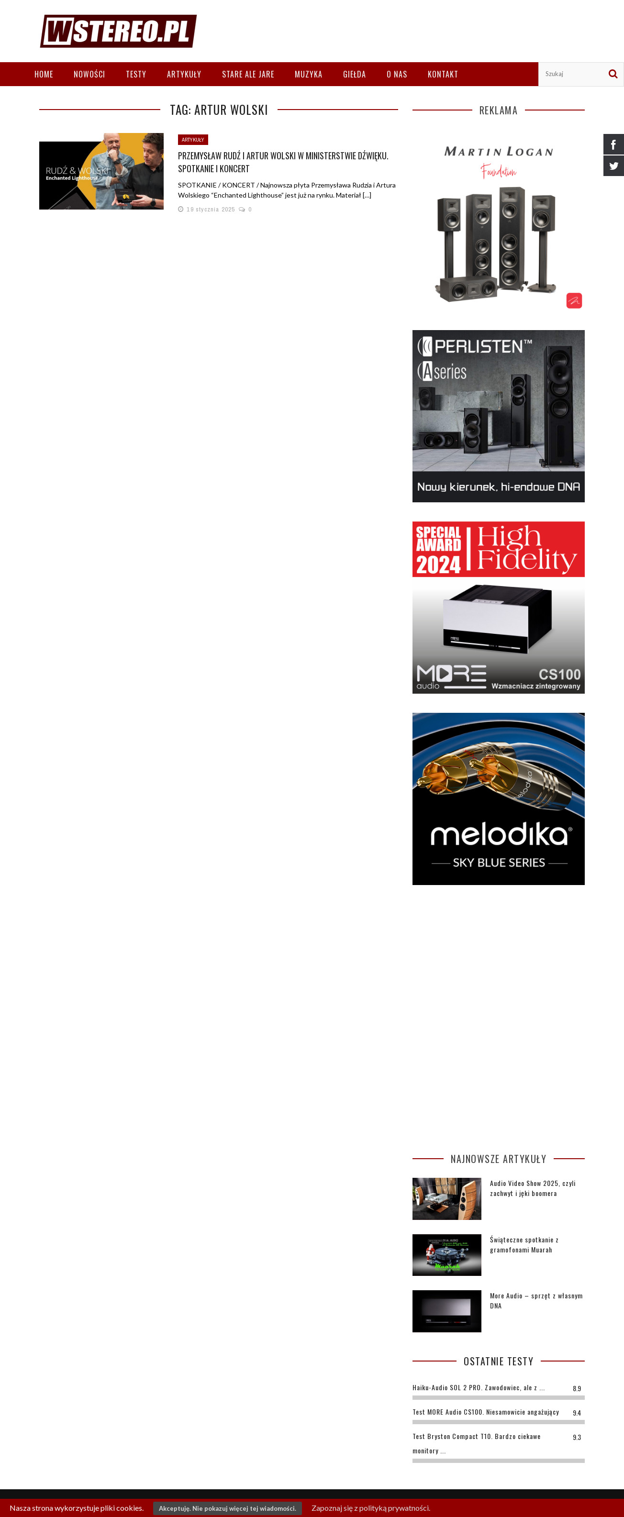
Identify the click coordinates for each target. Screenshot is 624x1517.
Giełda (354, 74)
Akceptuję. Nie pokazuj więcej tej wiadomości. (227, 1508)
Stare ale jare (248, 74)
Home (43, 74)
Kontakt (443, 74)
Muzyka (309, 74)
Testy (136, 74)
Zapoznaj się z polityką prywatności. (371, 1507)
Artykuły (184, 74)
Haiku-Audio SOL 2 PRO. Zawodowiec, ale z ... (478, 1387)
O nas (397, 74)
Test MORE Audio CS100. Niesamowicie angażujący (485, 1411)
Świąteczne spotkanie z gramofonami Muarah (524, 1244)
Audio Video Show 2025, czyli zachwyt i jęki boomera (533, 1188)
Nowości (89, 74)
